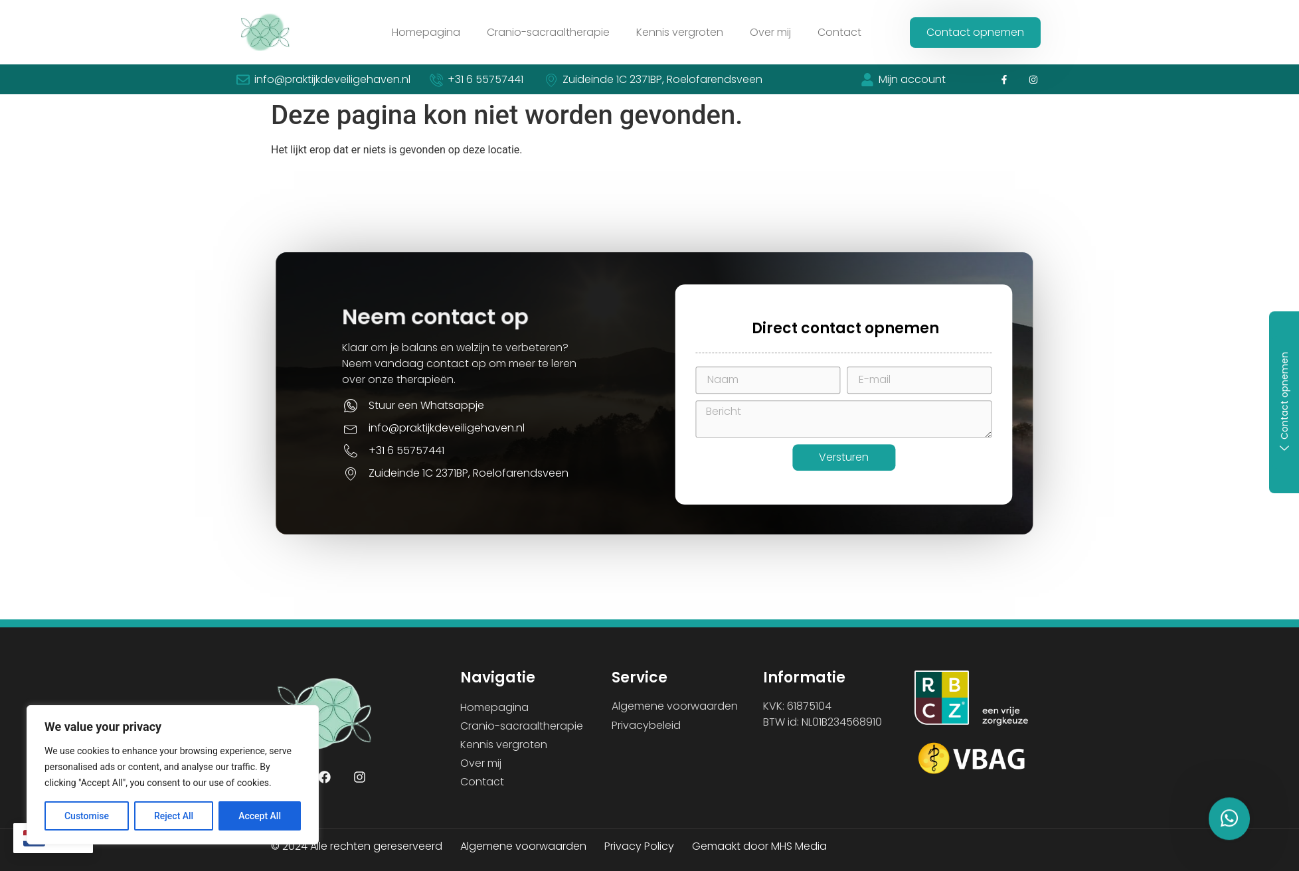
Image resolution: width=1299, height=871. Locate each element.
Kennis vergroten (679, 32)
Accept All (259, 816)
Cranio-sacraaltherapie (548, 32)
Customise (86, 816)
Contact (839, 32)
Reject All (173, 816)
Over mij (770, 32)
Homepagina (426, 32)
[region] (173, 774)
